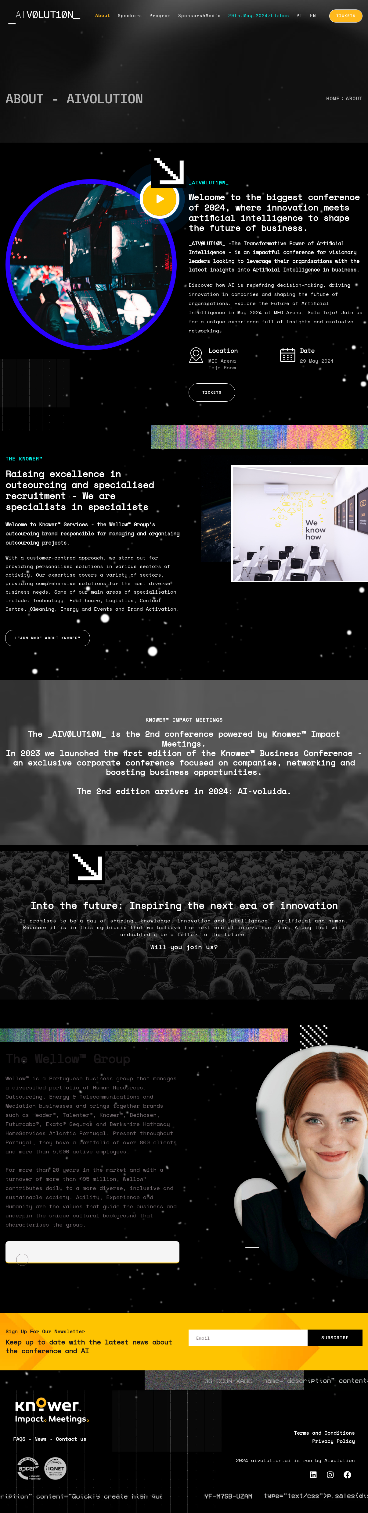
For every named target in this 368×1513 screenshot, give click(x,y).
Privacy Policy (333, 1441)
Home (333, 98)
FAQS (19, 1439)
